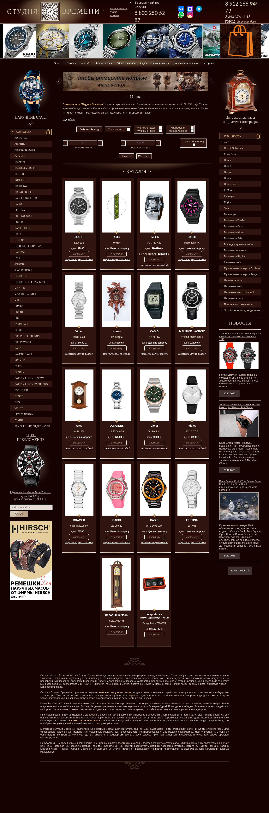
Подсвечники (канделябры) (238, 304)
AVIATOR (19, 156)
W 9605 (117, 242)
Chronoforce (24, 216)
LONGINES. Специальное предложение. (28, 283)
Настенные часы (233, 286)
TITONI (18, 402)
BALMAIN (20, 162)
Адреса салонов (126, 63)
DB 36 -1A (154, 337)
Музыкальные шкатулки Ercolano (242, 268)
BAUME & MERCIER (25, 168)
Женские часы (146, 127)
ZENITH (19, 420)
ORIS (17, 318)
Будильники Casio (233, 226)
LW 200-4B (117, 525)
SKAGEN (19, 372)
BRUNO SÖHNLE (24, 192)
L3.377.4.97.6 (117, 431)
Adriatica (21, 138)
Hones (227, 178)
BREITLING (21, 186)
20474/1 (192, 525)
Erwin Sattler (230, 154)
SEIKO (18, 366)
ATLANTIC (20, 144)
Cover (19, 222)
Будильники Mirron (234, 232)
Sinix (226, 208)
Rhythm (228, 202)
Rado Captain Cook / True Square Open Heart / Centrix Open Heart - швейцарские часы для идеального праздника (239, 485)
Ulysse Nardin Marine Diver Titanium (30, 492)
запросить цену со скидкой (79, 259)
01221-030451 (116, 620)
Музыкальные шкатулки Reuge (240, 274)
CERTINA (20, 210)
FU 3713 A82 (154, 242)
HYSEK (18, 258)
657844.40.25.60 (79, 525)
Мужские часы (146, 130)
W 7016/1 (79, 431)
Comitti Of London (233, 148)
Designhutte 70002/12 (154, 623)
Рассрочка (209, 63)
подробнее (69, 119)
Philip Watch (23, 342)
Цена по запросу (193, 143)
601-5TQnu (117, 337)
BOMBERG (20, 180)
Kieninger (229, 196)
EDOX (18, 234)
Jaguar (19, 264)
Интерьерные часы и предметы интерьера (240, 119)
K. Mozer (228, 190)
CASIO (18, 204)
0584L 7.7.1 (79, 337)
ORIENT (19, 312)
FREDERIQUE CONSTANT (29, 246)
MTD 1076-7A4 (154, 525)
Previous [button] (59, 81)
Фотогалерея (103, 63)
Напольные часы (233, 280)
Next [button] (212, 81)
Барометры (230, 214)
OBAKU (19, 306)
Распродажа (23, 131)
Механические (178, 130)
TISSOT (19, 396)
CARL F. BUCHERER (26, 198)
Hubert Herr (230, 184)
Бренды (86, 63)
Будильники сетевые (235, 250)
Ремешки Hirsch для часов (32, 426)
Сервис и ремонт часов (154, 63)
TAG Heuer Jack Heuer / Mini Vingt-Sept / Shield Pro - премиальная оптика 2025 (240, 336)
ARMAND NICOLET (25, 150)
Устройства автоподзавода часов (242, 310)
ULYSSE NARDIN (24, 414)
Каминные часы (232, 262)
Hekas (227, 160)
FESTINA (19, 240)
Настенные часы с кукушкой (239, 292)
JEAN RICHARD (23, 270)
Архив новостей (240, 570)
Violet (19, 408)
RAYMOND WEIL (24, 354)
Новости (71, 63)
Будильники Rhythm (234, 256)
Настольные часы (233, 298)
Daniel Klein (22, 228)
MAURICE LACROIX (25, 294)
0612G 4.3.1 (154, 431)
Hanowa (20, 252)
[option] (135, 81)
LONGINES (21, 276)
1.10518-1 (79, 242)
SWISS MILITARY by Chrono (31, 384)
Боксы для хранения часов (238, 244)
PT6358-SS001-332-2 (192, 337)
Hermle (228, 172)
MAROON (20, 288)
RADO (18, 348)
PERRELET (21, 330)
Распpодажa (232, 136)
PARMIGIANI (21, 324)
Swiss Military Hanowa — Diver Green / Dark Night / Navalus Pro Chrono (239, 406)
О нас (57, 63)
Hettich (227, 166)
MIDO (18, 300)
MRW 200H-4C (192, 242)
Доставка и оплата (186, 63)
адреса (114, 15)
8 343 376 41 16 (237, 16)
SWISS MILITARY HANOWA (29, 378)
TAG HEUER (21, 390)
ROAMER (20, 360)
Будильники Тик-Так (234, 220)
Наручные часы (30, 117)
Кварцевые (178, 127)
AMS (226, 142)
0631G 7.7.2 (192, 431)
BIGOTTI (19, 174)
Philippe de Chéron (27, 336)
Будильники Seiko (233, 238)
